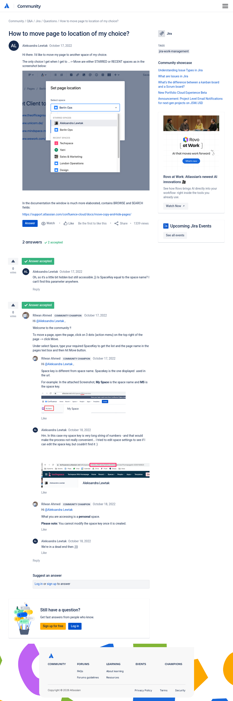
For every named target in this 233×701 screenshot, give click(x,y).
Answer (30, 223)
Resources (112, 677)
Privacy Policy (143, 690)
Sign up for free (53, 626)
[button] (86, 130)
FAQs (80, 671)
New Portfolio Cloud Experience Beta (182, 92)
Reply (36, 289)
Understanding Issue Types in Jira (180, 70)
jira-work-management (174, 51)
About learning (115, 671)
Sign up (52, 584)
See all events (175, 235)
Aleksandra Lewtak (35, 45)
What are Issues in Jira (173, 76)
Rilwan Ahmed (42, 316)
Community (29, 6)
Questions (50, 21)
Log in (39, 584)
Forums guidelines (88, 677)
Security (180, 690)
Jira (38, 21)
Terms (164, 690)
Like (44, 418)
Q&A (30, 21)
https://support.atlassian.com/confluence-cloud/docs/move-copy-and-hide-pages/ (76, 214)
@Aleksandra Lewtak (50, 321)
